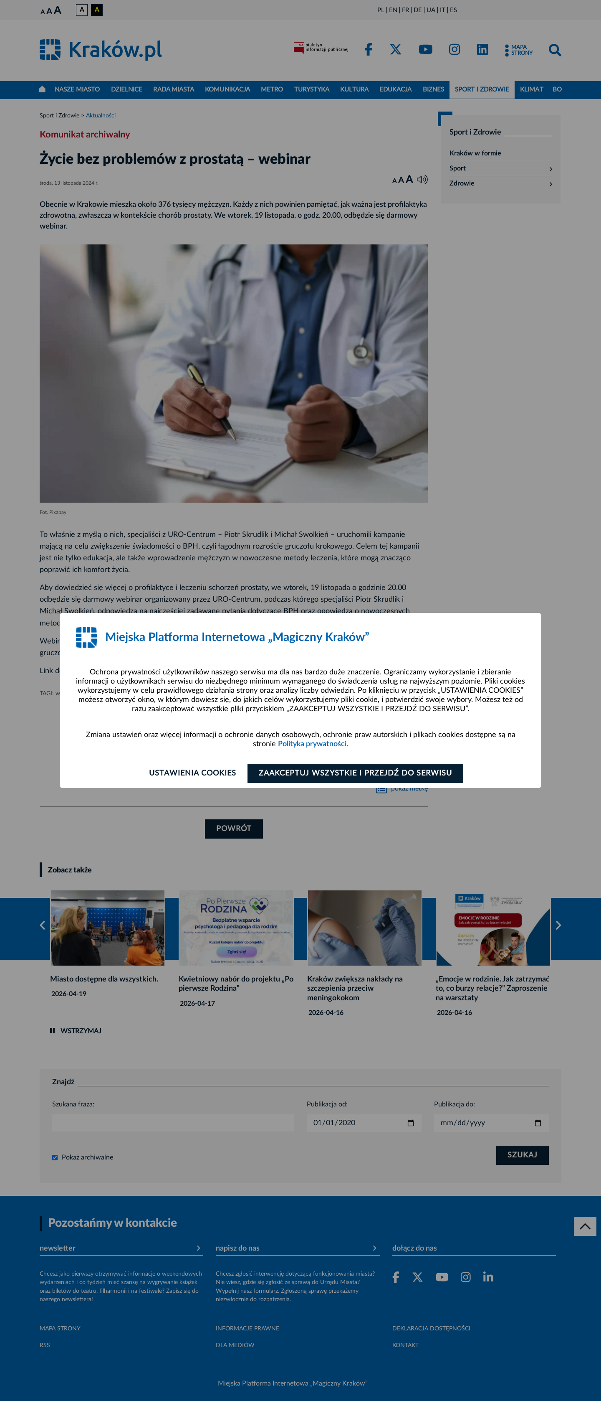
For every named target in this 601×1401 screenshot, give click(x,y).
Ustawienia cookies (192, 773)
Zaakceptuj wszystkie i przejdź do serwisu (355, 773)
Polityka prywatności (312, 744)
